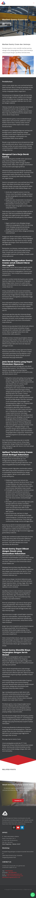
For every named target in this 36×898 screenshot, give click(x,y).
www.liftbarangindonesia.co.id (11, 877)
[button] (33, 3)
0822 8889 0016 (12, 872)
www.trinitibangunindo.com (15, 875)
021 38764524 (9, 871)
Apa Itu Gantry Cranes (14, 739)
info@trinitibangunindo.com (14, 874)
